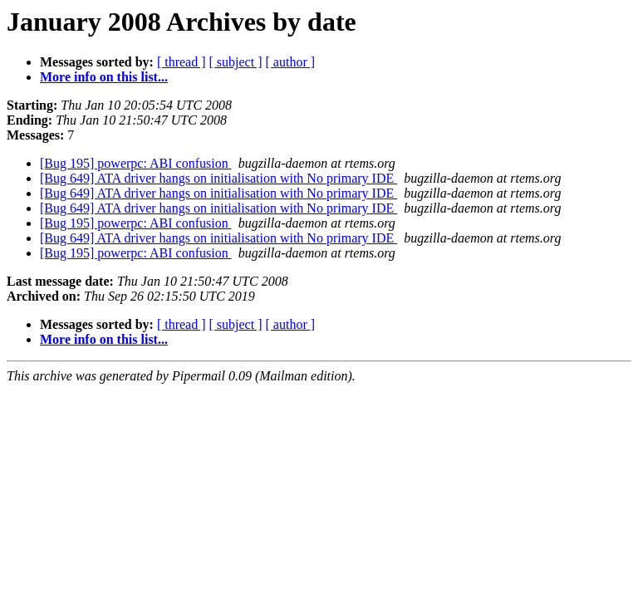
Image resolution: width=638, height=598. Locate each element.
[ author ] (291, 62)
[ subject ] (236, 62)
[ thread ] (181, 62)
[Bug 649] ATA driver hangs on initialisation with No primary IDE (218, 178)
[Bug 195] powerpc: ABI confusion (136, 163)
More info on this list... (104, 77)
